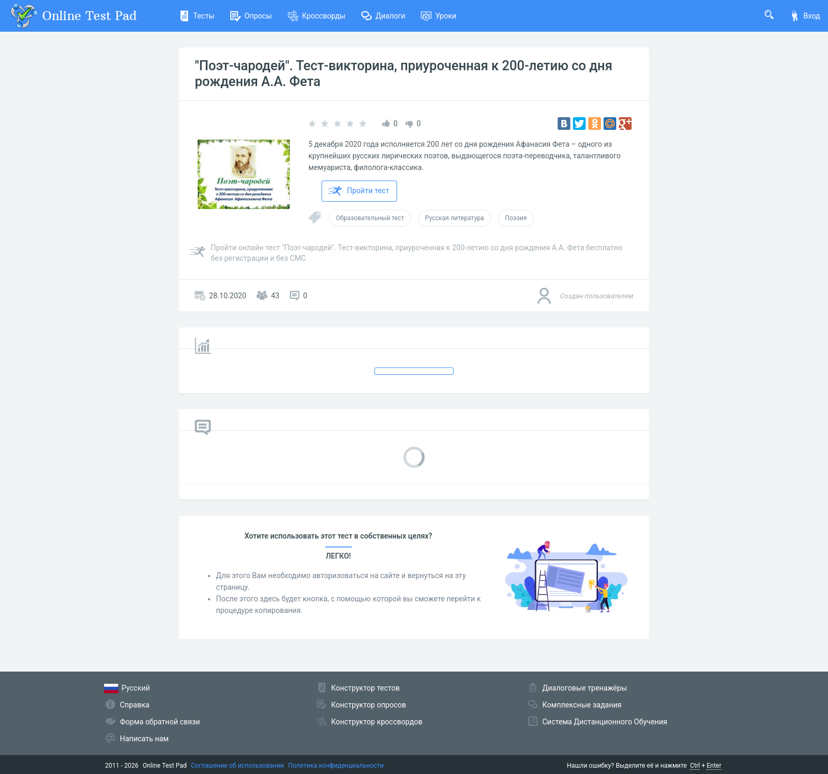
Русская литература (454, 218)
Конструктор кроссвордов (376, 722)
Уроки (438, 16)
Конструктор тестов (365, 688)
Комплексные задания (582, 705)
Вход (804, 16)
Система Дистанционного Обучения (604, 722)
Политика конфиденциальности (336, 765)
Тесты (196, 16)
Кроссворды (316, 16)
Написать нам (144, 738)
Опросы (251, 16)
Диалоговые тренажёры (584, 688)
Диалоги (383, 16)
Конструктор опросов (368, 705)
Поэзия (515, 218)
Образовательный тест (370, 218)
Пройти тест (358, 191)
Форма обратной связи (160, 722)
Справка (134, 705)
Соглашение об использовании (237, 765)
